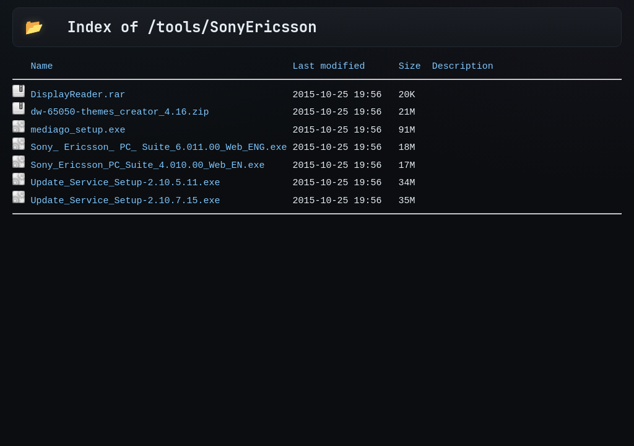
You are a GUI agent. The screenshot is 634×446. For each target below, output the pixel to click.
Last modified (329, 65)
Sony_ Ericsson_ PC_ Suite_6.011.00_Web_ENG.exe (158, 139)
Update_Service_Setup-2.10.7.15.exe (125, 186)
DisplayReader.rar (77, 91)
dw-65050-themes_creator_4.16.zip (119, 107)
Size (410, 65)
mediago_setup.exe (77, 123)
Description (462, 65)
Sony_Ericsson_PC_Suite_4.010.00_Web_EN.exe (147, 155)
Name (41, 65)
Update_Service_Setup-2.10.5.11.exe (125, 170)
